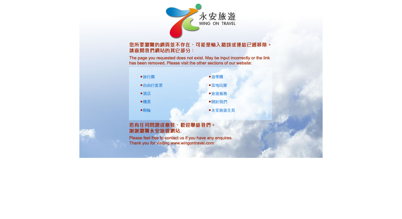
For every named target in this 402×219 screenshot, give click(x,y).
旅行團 (149, 77)
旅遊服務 (219, 93)
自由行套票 (153, 85)
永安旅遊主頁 (223, 110)
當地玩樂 (219, 85)
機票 (147, 101)
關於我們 (219, 101)
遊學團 (217, 77)
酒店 (147, 93)
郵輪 (147, 110)
